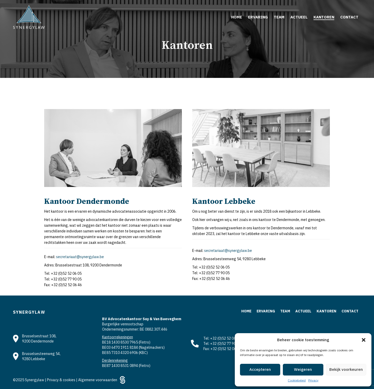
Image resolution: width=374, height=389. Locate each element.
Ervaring (266, 311)
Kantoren (326, 311)
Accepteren (260, 369)
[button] (363, 340)
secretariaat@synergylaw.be (80, 256)
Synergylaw (35, 380)
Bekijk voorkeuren (346, 369)
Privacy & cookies (61, 380)
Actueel (303, 311)
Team (285, 311)
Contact (350, 311)
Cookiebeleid (297, 380)
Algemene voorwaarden (97, 380)
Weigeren (303, 369)
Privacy (313, 380)
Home (246, 311)
